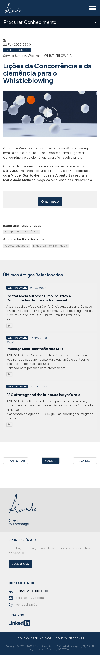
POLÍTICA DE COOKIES (70, 638)
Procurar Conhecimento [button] (50, 22)
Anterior (15, 460)
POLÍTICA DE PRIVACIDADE (34, 638)
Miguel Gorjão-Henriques (50, 245)
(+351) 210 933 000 (28, 591)
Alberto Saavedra (16, 245)
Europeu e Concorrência (21, 231)
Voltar (50, 460)
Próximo (85, 460)
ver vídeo (50, 201)
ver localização (23, 605)
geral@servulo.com (26, 598)
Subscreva (20, 564)
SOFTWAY (63, 649)
